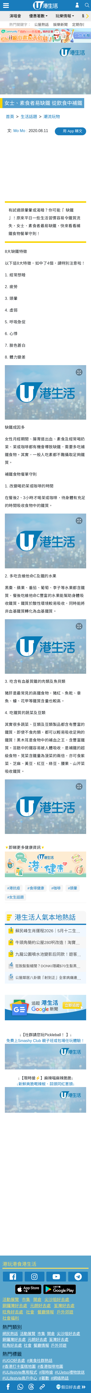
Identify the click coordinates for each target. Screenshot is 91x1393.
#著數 (44, 1378)
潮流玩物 (51, 116)
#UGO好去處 (13, 1361)
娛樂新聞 (60, 24)
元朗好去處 (40, 1305)
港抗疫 (14, 888)
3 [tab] (44, 35)
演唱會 (15, 16)
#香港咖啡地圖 (50, 1366)
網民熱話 (10, 1334)
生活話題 (29, 116)
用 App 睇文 (72, 131)
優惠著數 (37, 16)
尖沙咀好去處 (56, 1299)
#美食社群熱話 (39, 1361)
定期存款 (79, 24)
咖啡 (57, 888)
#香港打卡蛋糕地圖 (19, 1366)
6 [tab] (59, 35)
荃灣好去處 (64, 1305)
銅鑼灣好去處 (14, 1305)
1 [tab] (34, 35)
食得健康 (37, 888)
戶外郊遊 (65, 1312)
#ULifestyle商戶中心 (19, 1378)
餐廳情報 (45, 1312)
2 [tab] (39, 35)
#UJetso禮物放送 (70, 1372)
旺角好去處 (12, 1312)
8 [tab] (49, 41)
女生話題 (16, 897)
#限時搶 (46, 1372)
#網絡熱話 (60, 1378)
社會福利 (10, 1318)
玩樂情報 (63, 16)
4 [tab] (49, 35)
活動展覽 (10, 1299)
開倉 (37, 1299)
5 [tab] (54, 35)
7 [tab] (44, 41)
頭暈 (73, 888)
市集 (26, 1299)
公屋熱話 (41, 24)
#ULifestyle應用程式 (19, 1372)
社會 (30, 1312)
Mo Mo (19, 131)
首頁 (10, 116)
